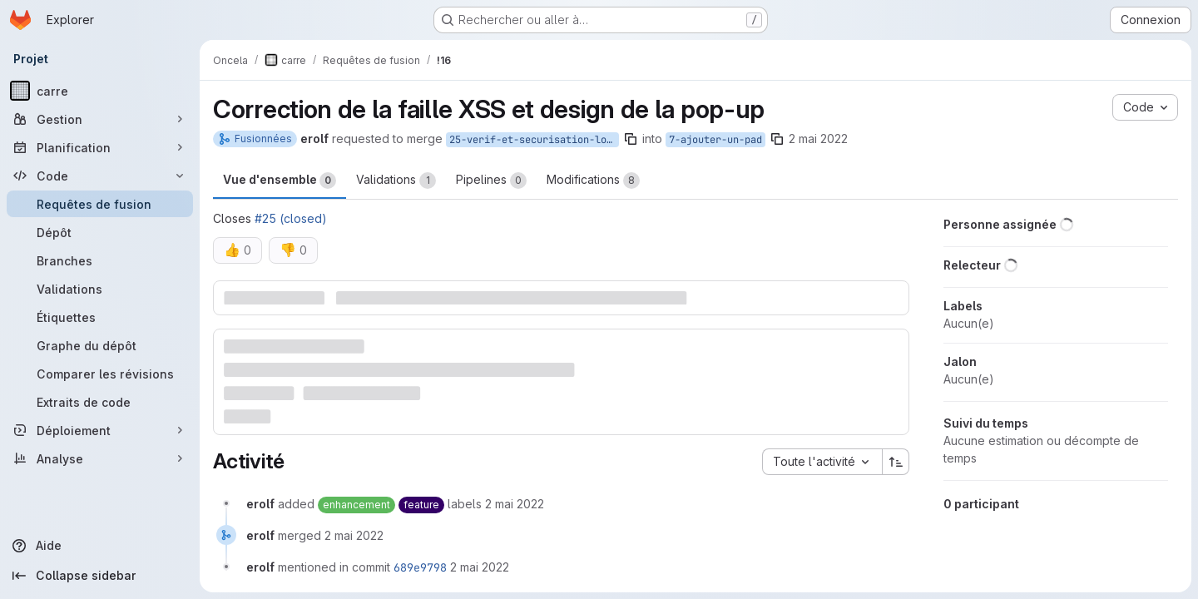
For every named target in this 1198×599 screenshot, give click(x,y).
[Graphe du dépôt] (100, 345)
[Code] (100, 175)
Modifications (593, 180)
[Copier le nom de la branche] (631, 139)
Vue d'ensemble (279, 180)
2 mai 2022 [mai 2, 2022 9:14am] (818, 138)
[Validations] (100, 288)
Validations (396, 180)
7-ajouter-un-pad (715, 139)
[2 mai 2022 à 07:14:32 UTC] (514, 504)
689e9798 (420, 567)
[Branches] (100, 260)
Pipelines (491, 180)
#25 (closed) (291, 218)
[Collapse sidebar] (100, 575)
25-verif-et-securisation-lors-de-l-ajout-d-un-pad (534, 139)
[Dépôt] (100, 232)
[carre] (100, 90)
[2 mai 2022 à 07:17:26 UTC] (354, 535)
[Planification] (100, 147)
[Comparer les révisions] (100, 373)
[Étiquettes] (100, 317)
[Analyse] (100, 458)
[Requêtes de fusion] (100, 204)
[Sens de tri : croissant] (896, 461)
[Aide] (100, 545)
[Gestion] (100, 119)
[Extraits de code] (100, 402)
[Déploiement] (100, 430)
